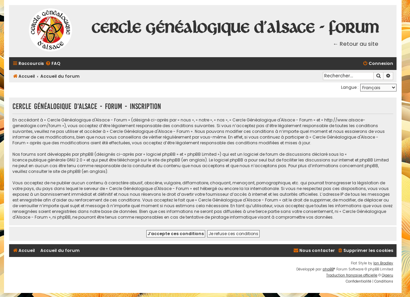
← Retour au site (356, 44)
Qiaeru (387, 275)
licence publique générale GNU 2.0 (47, 160)
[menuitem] (52, 63)
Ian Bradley (383, 263)
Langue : (350, 87)
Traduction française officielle (351, 275)
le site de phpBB (164, 160)
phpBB (328, 269)
